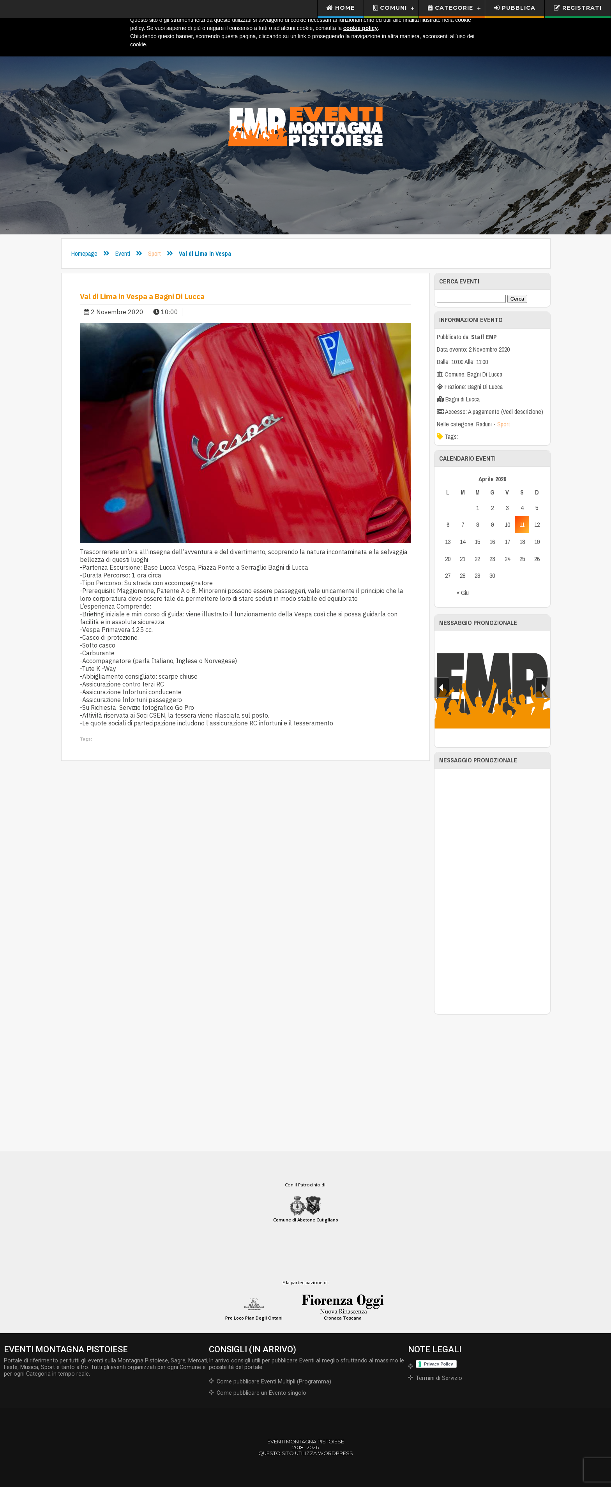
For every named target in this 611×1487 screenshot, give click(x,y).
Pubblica (514, 7)
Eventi (122, 253)
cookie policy (360, 28)
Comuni (390, 7)
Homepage (84, 253)
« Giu (463, 592)
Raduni (484, 424)
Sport (154, 253)
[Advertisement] (492, 891)
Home (341, 7)
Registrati (578, 7)
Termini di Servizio (439, 1378)
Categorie (450, 7)
